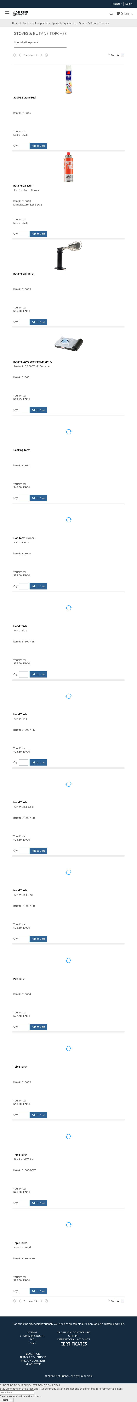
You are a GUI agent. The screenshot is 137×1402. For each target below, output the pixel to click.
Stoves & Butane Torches (94, 23)
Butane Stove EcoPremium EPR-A (32, 361)
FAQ (32, 1339)
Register (117, 3)
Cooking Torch (21, 450)
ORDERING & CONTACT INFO (73, 1332)
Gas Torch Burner (23, 538)
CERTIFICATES (73, 1344)
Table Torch (20, 1066)
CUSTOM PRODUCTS (32, 1336)
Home (15, 23)
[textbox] (118, 55)
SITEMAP (32, 1332)
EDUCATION (33, 1353)
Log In (129, 3)
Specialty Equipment (63, 23)
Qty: (15, 145)
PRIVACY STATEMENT (33, 1360)
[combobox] (120, 55)
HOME (32, 1343)
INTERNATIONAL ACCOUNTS (73, 1339)
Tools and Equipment (35, 23)
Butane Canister (22, 185)
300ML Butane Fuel (24, 97)
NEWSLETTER (33, 1364)
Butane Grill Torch (23, 273)
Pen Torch (19, 978)
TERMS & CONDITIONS (33, 1357)
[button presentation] (123, 55)
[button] (38, 146)
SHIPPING (73, 1336)
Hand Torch (20, 626)
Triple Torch (20, 1154)
